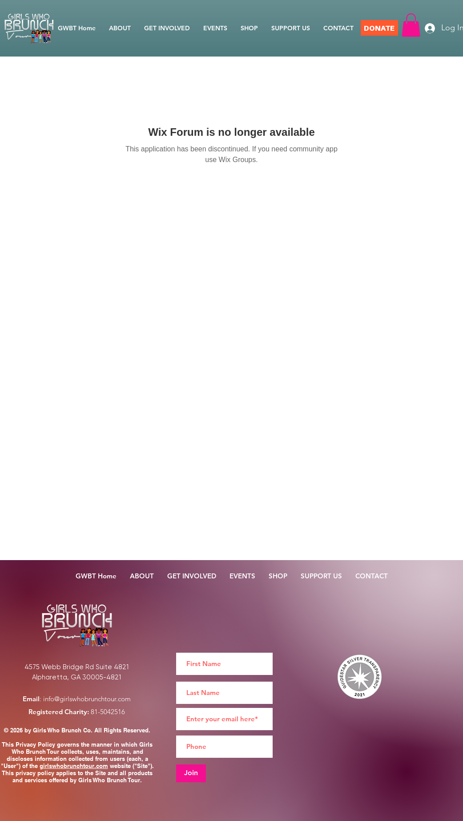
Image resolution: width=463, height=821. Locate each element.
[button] (411, 25)
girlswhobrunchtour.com (74, 765)
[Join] (191, 773)
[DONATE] (379, 28)
